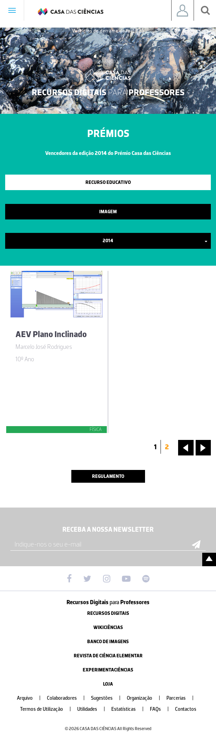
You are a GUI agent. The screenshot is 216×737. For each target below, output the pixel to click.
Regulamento (108, 476)
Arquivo (31, 698)
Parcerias (182, 698)
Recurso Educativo (108, 182)
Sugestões (108, 698)
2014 (155, 241)
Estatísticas (130, 709)
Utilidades (94, 709)
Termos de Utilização (48, 709)
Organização (146, 698)
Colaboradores (68, 698)
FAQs (162, 709)
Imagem (108, 212)
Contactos (185, 709)
